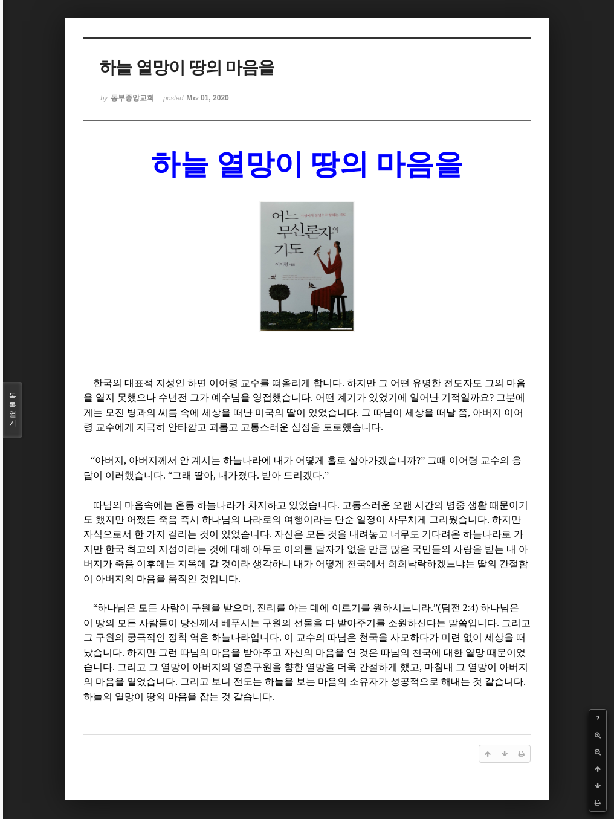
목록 (12, 410)
